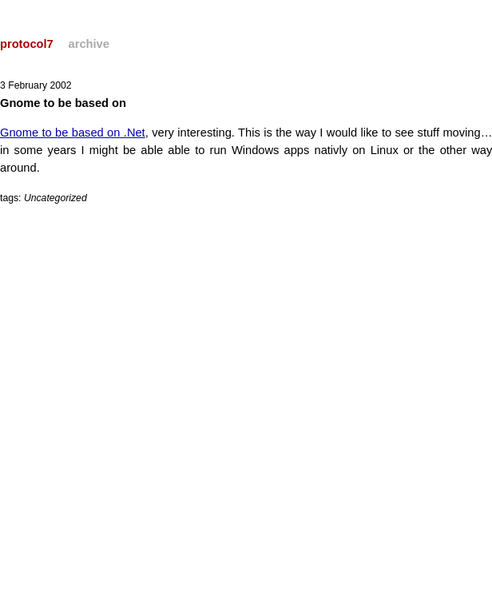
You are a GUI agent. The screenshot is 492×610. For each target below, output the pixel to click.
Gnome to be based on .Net (72, 132)
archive (89, 44)
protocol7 (27, 44)
